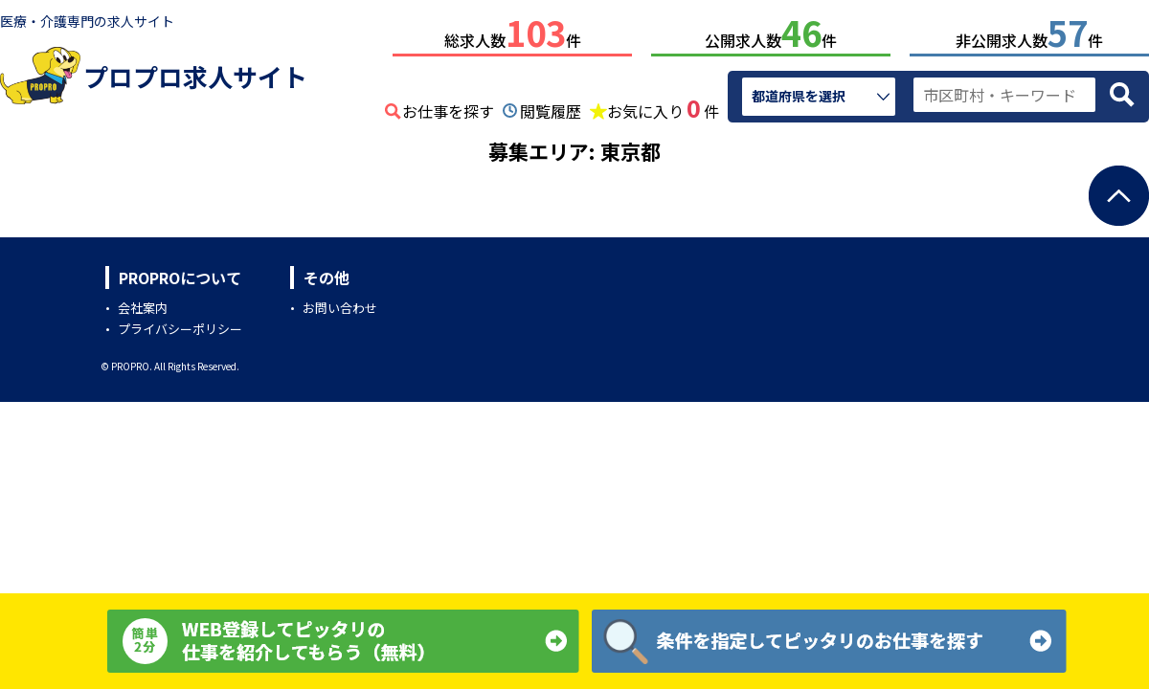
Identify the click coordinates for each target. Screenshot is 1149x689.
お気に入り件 (663, 105)
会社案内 (143, 304)
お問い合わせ (340, 304)
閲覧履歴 (550, 107)
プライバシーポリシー (180, 325)
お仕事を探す (448, 107)
